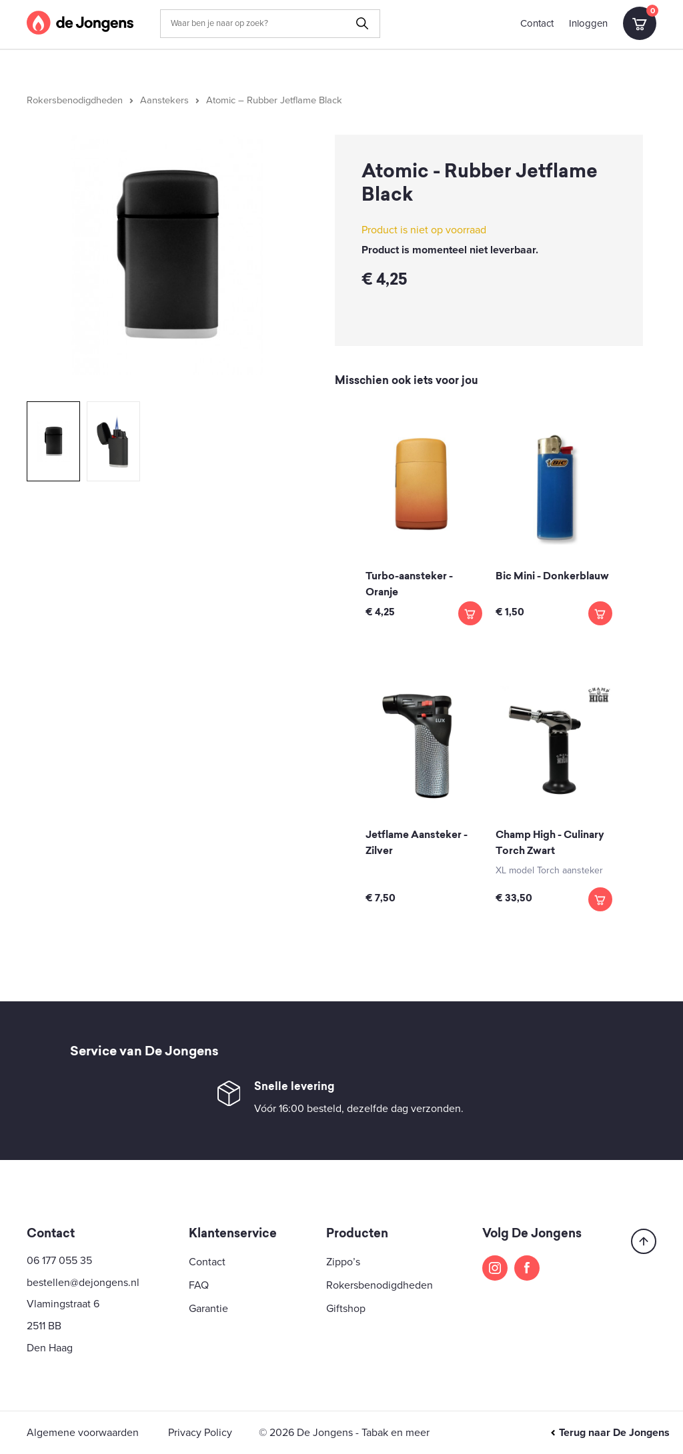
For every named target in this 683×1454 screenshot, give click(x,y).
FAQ (199, 1285)
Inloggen (588, 23)
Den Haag (50, 1348)
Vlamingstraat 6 (63, 1304)
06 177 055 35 (59, 1260)
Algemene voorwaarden (83, 1432)
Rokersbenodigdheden (75, 100)
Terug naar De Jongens (610, 1432)
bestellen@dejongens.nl (83, 1282)
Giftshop (346, 1308)
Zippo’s (343, 1262)
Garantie (208, 1308)
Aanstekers (164, 100)
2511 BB (44, 1326)
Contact (537, 23)
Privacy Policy (200, 1432)
